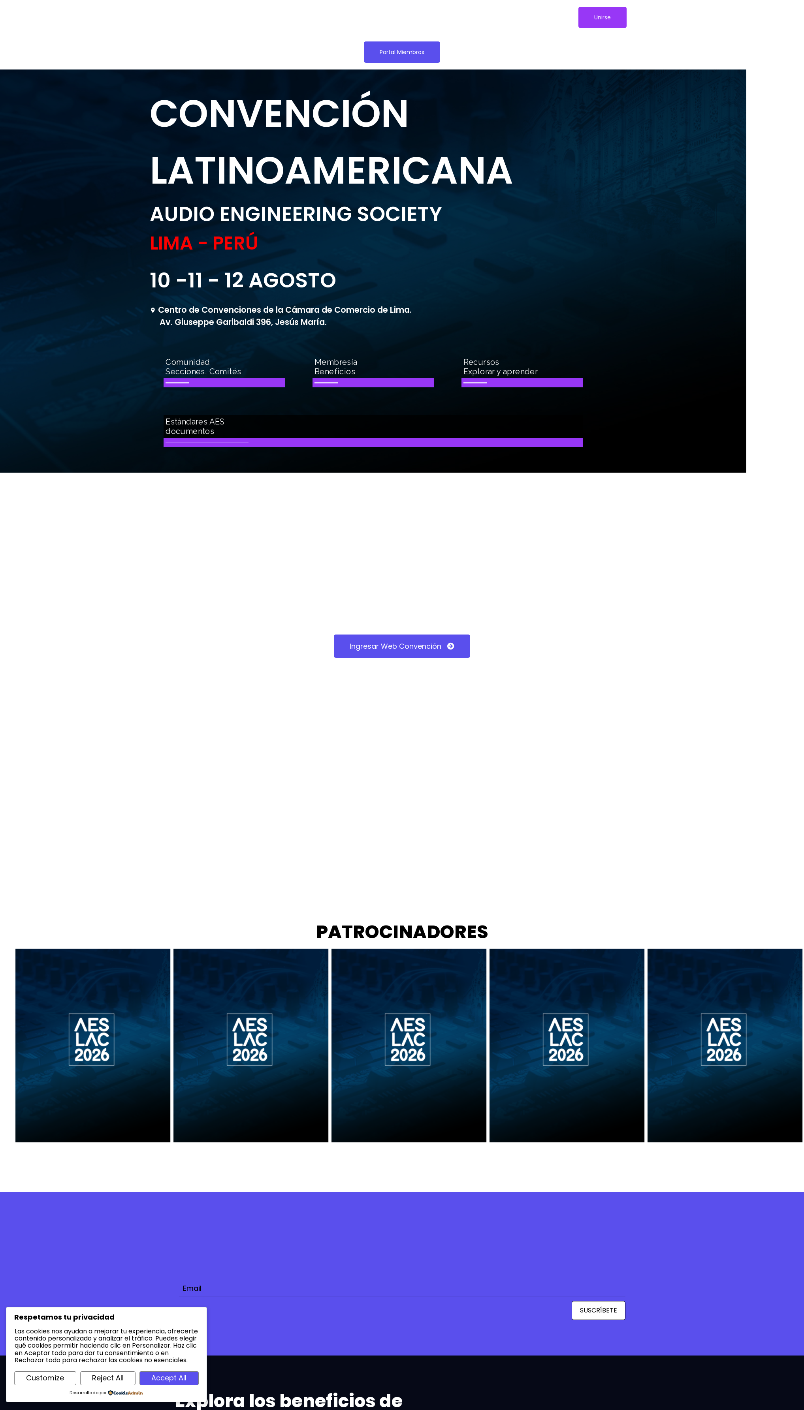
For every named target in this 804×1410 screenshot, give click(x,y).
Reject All (108, 1378)
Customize (45, 1378)
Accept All (168, 1378)
